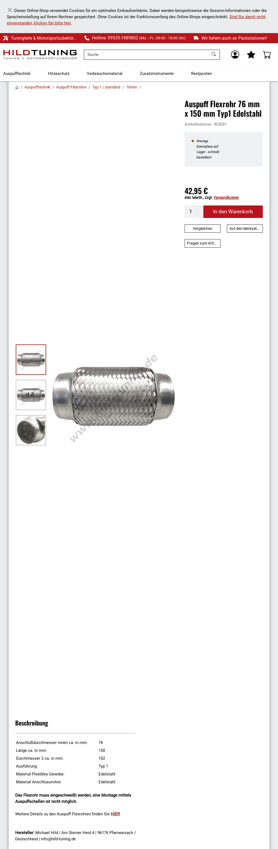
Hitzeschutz (59, 73)
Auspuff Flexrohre (71, 87)
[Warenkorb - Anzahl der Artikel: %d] (267, 55)
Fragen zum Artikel (203, 243)
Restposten (201, 73)
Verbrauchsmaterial (104, 73)
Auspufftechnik (17, 73)
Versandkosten (226, 197)
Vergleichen (202, 228)
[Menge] (194, 211)
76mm (131, 87)
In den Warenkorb (233, 212)
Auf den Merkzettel (245, 228)
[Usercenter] (235, 55)
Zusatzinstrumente (157, 73)
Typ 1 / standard (106, 87)
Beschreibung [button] (31, 722)
